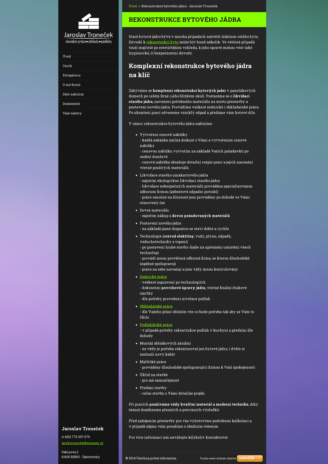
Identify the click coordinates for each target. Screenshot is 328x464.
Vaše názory (72, 113)
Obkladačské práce (156, 306)
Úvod (67, 56)
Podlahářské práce (156, 324)
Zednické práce (153, 276)
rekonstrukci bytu (162, 42)
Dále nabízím (73, 94)
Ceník (67, 66)
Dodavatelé (71, 104)
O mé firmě (71, 85)
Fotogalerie (72, 75)
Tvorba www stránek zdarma (218, 458)
